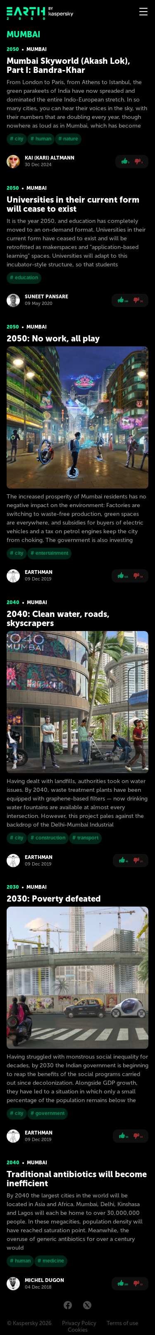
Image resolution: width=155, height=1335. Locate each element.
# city (17, 139)
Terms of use (122, 1323)
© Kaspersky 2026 (29, 1323)
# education (24, 278)
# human (41, 139)
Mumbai (36, 49)
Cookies (78, 1330)
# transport (85, 838)
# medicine (51, 1261)
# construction (48, 838)
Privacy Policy (79, 1323)
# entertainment (49, 553)
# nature (68, 139)
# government (47, 1113)
